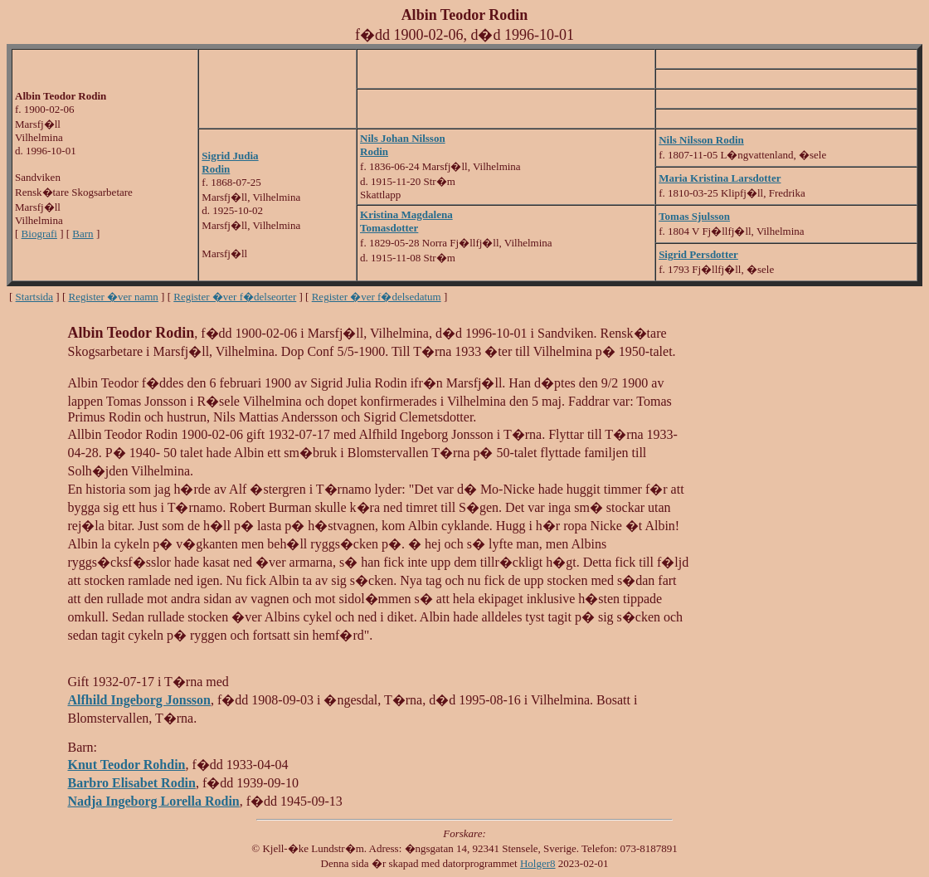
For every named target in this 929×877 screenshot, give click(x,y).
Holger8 (538, 863)
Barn (82, 233)
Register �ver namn (113, 296)
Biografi (39, 233)
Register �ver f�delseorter (234, 296)
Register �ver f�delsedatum (376, 296)
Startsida (35, 296)
